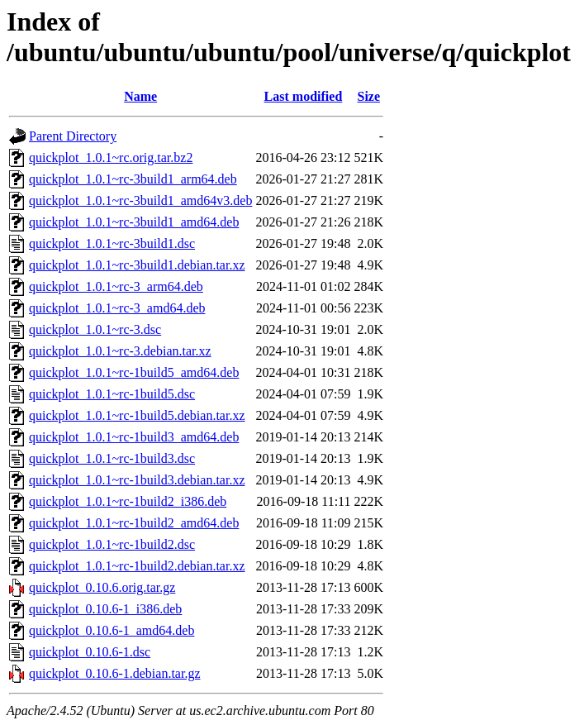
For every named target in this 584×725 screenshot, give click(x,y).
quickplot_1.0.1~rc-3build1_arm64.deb (133, 179)
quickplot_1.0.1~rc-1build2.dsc (112, 544)
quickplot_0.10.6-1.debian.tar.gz (115, 673)
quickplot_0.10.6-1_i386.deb (105, 609)
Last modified (303, 96)
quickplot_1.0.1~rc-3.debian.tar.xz (120, 351)
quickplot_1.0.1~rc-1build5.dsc (112, 394)
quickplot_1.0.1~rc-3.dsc (95, 329)
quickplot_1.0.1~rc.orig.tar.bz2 (110, 157)
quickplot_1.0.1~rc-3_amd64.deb (117, 308)
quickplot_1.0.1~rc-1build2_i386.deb (127, 501)
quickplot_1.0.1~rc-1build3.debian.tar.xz (137, 480)
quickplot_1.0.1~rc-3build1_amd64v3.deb (140, 200)
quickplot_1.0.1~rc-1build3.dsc (112, 458)
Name (140, 96)
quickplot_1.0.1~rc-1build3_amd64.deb (134, 437)
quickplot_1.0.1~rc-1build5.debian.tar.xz (137, 415)
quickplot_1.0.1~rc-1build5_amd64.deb (134, 372)
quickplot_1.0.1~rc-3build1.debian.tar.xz (137, 265)
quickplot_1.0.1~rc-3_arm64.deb (116, 286)
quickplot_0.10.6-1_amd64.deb (111, 630)
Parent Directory (72, 136)
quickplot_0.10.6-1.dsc (89, 652)
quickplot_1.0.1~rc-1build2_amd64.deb (134, 523)
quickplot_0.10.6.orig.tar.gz (102, 587)
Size (369, 96)
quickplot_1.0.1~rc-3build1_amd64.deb (134, 222)
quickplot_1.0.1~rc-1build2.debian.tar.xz (137, 566)
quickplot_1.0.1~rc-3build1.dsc (112, 243)
